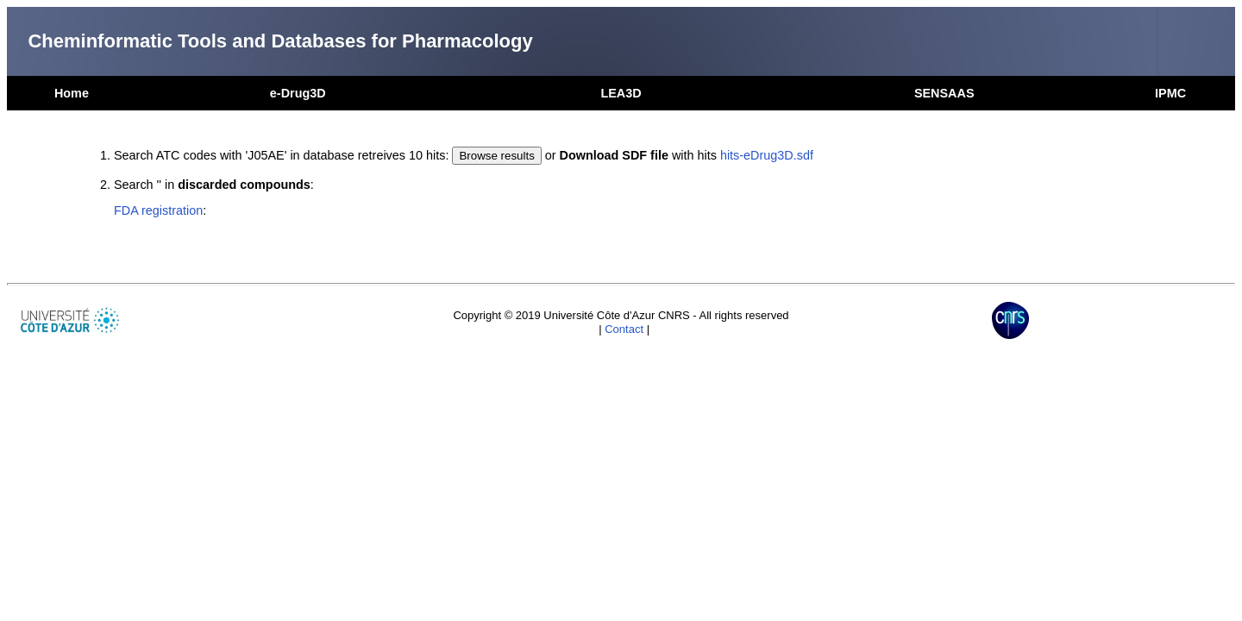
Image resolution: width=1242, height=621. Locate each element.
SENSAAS (944, 93)
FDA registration (158, 210)
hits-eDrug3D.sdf (766, 155)
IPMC (1170, 93)
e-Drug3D (298, 93)
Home (71, 93)
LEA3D (620, 93)
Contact (624, 329)
